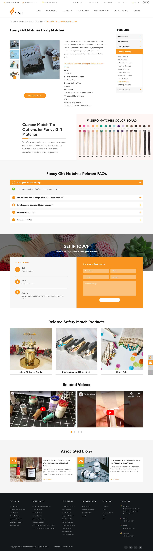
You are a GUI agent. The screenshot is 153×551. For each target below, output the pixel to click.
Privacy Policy (68, 547)
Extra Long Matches (38, 519)
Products (22, 21)
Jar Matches (67, 11)
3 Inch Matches (37, 512)
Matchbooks (14, 506)
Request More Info (34, 95)
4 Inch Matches (37, 516)
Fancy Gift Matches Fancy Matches (61, 21)
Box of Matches (87, 512)
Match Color (122, 372)
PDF (104, 519)
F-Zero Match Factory (27, 547)
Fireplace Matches (124, 66)
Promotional (50, 11)
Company (136, 11)
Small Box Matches (16, 522)
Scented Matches (38, 522)
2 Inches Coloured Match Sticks (76, 372)
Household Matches (125, 75)
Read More (47, 479)
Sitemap (57, 547)
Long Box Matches (16, 519)
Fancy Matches (36, 21)
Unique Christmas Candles (31, 372)
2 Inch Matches (37, 509)
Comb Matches (15, 516)
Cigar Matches (123, 78)
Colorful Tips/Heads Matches (41, 506)
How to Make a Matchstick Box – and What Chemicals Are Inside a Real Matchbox (56, 463)
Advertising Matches (125, 63)
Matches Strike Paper (88, 509)
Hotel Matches (123, 57)
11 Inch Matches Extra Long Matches (43, 528)
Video (104, 509)
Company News (108, 512)
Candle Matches (123, 69)
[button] (14, 41)
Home (38, 11)
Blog (104, 516)
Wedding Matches (124, 85)
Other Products (120, 11)
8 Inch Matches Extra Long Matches (43, 525)
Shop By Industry (101, 11)
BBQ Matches (122, 60)
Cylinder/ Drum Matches (17, 509)
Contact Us (125, 501)
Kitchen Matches (123, 72)
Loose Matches (83, 11)
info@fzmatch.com (31, 2)
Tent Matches (14, 525)
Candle (84, 516)
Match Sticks (86, 506)
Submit (110, 300)
